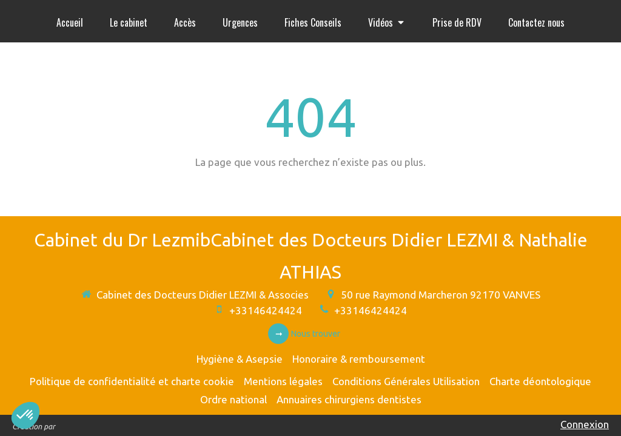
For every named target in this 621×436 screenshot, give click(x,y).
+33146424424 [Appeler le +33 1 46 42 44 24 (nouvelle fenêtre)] (265, 310)
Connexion (584, 424)
